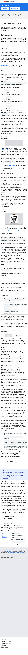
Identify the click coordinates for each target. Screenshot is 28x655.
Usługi (9, 20)
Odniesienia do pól (5, 149)
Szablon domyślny (8, 162)
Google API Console (5, 653)
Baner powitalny (12, 165)
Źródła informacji (8, 197)
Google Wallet (14, 20)
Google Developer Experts (6, 643)
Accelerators (3, 645)
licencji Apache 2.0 (9, 551)
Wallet (10, 1)
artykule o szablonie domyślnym (14, 230)
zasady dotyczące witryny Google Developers (15, 552)
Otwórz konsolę (14, 8)
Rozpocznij (5, 8)
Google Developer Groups (6, 641)
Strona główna (3, 20)
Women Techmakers (5, 647)
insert (22, 476)
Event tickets (5, 5)
